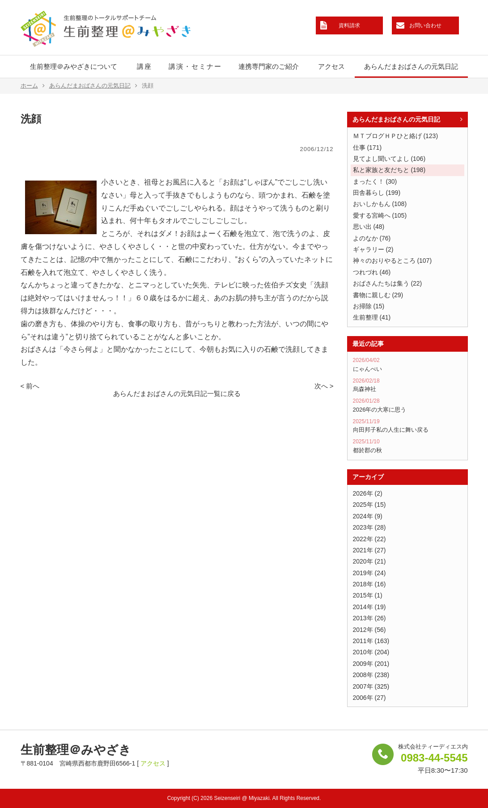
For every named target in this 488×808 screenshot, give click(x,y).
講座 (144, 66)
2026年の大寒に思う (407, 405)
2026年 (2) (367, 493)
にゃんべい (407, 364)
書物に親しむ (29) (378, 295)
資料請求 (349, 25)
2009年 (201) (371, 663)
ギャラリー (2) (373, 249)
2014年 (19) (369, 606)
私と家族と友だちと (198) (389, 169)
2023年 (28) (369, 527)
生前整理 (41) (372, 317)
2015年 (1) (367, 595)
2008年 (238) (371, 674)
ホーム (33, 86)
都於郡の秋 (407, 446)
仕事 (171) (367, 147)
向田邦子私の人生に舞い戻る (407, 425)
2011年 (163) (371, 640)
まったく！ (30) (375, 181)
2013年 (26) (369, 618)
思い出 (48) (369, 226)
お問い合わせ (425, 25)
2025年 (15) (369, 504)
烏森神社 (407, 385)
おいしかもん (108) (380, 203)
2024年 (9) (367, 516)
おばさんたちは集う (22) (387, 283)
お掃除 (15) (369, 306)
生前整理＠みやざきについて (73, 66)
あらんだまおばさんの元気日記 (411, 66)
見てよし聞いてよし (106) (389, 158)
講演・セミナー (195, 66)
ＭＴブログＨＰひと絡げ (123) (395, 135)
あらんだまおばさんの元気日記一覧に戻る (177, 393)
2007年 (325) (371, 686)
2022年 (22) (369, 539)
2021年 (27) (369, 550)
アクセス (331, 66)
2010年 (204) (371, 652)
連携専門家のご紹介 (268, 66)
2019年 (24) (369, 573)
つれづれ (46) (372, 272)
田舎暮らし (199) (377, 192)
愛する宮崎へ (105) (380, 215)
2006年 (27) (369, 697)
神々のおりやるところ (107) (392, 260)
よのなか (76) (372, 238)
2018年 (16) (369, 584)
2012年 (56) (369, 629)
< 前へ (30, 386)
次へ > (324, 386)
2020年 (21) (369, 561)
